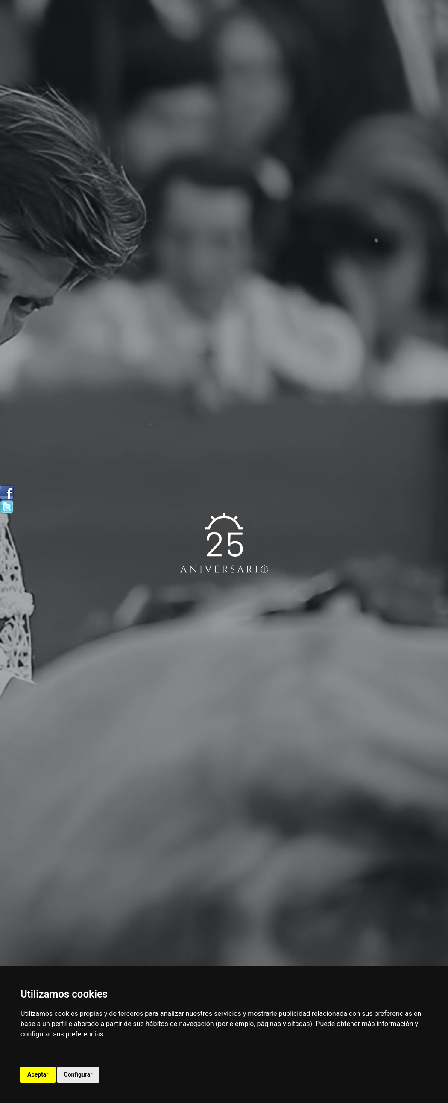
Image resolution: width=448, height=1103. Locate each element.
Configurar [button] (78, 1074)
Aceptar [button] (38, 1074)
